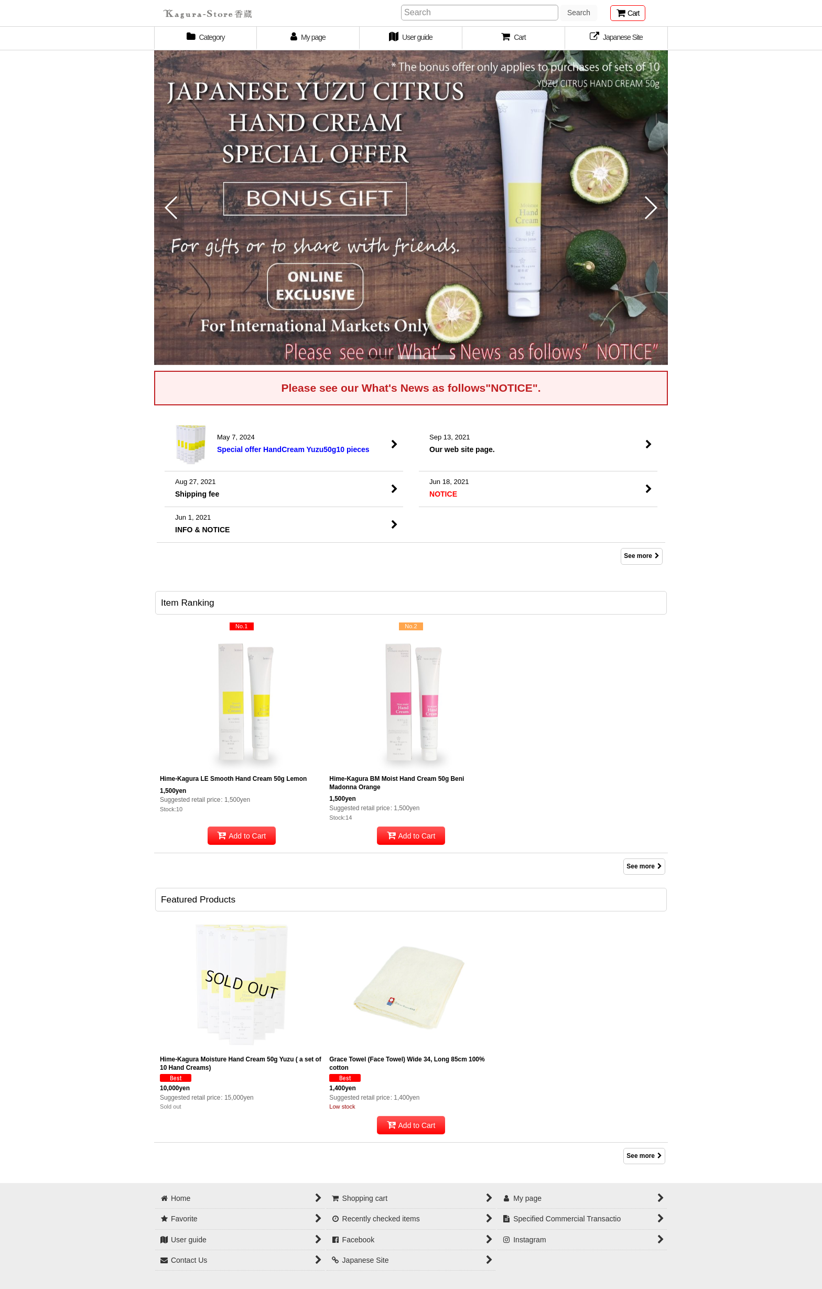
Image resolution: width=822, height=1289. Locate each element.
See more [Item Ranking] (644, 866)
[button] (513, 38)
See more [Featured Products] (644, 1155)
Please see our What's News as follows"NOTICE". (410, 388)
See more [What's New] (641, 556)
